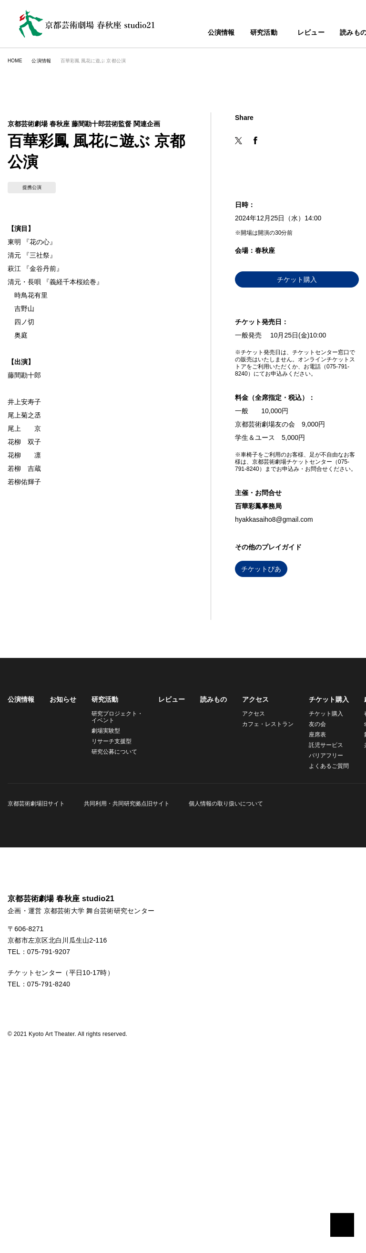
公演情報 (200, 33)
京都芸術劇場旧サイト (36, 962)
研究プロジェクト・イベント (116, 875)
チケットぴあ (261, 727)
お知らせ (63, 858)
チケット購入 (297, 438)
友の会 (311, 882)
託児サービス (320, 903)
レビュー (295, 33)
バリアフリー (320, 914)
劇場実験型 (106, 889)
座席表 (311, 893)
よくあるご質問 (323, 924)
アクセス (252, 858)
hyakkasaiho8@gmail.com (277, 678)
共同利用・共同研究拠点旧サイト (125, 962)
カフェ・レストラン (263, 882)
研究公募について (114, 910)
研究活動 (242, 33)
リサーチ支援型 (112, 899)
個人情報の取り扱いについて (223, 962)
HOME (14, 60)
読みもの (338, 33)
